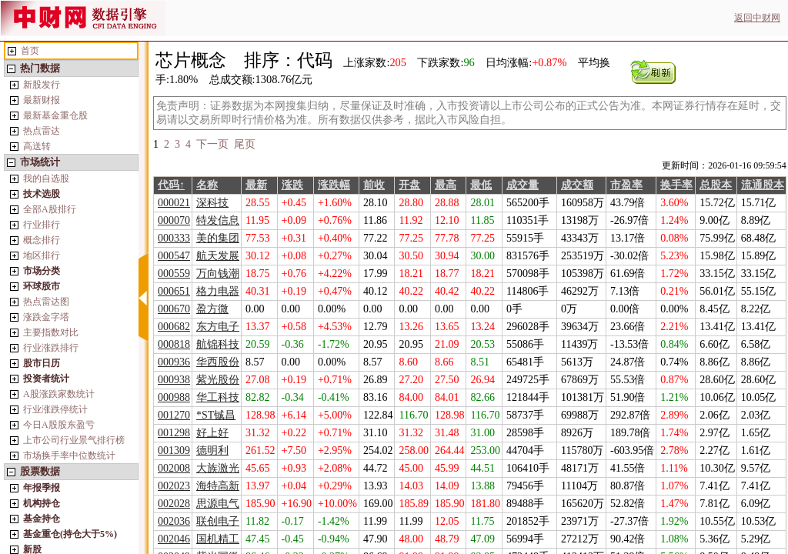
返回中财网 (757, 17)
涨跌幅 (334, 185)
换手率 (676, 185)
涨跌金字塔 (46, 317)
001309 (174, 450)
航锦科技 (217, 344)
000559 (174, 273)
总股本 (716, 185)
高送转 (37, 146)
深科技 (212, 203)
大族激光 (217, 468)
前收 (374, 185)
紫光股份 (217, 379)
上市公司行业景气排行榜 (74, 440)
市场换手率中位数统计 (69, 455)
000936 (174, 362)
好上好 (212, 433)
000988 (174, 397)
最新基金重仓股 (55, 115)
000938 (174, 379)
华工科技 (217, 397)
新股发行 (41, 84)
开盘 (409, 185)
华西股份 (217, 362)
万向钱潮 (217, 273)
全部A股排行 (49, 209)
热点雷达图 (46, 301)
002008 (174, 468)
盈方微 (212, 309)
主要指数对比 (50, 332)
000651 (174, 291)
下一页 (212, 144)
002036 (174, 521)
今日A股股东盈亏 (59, 424)
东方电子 (217, 326)
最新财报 (41, 100)
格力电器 (217, 291)
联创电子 (217, 521)
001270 (174, 415)
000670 (174, 309)
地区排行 (41, 255)
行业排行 (41, 224)
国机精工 (217, 539)
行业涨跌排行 (50, 347)
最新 (256, 185)
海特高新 (217, 486)
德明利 (212, 450)
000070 (174, 220)
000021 (174, 203)
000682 (174, 326)
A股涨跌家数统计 (59, 394)
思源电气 (217, 503)
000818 (174, 344)
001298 (174, 433)
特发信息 (217, 220)
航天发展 (217, 256)
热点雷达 (41, 130)
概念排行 (41, 240)
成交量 (522, 185)
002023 (174, 486)
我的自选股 (46, 178)
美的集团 (217, 238)
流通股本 (762, 185)
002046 (174, 539)
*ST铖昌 (215, 415)
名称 (207, 185)
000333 (174, 238)
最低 (481, 185)
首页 (30, 50)
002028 (174, 503)
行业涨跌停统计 (55, 409)
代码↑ (171, 185)
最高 (445, 185)
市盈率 (626, 185)
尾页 (244, 144)
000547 (174, 256)
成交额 (577, 185)
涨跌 (292, 185)
